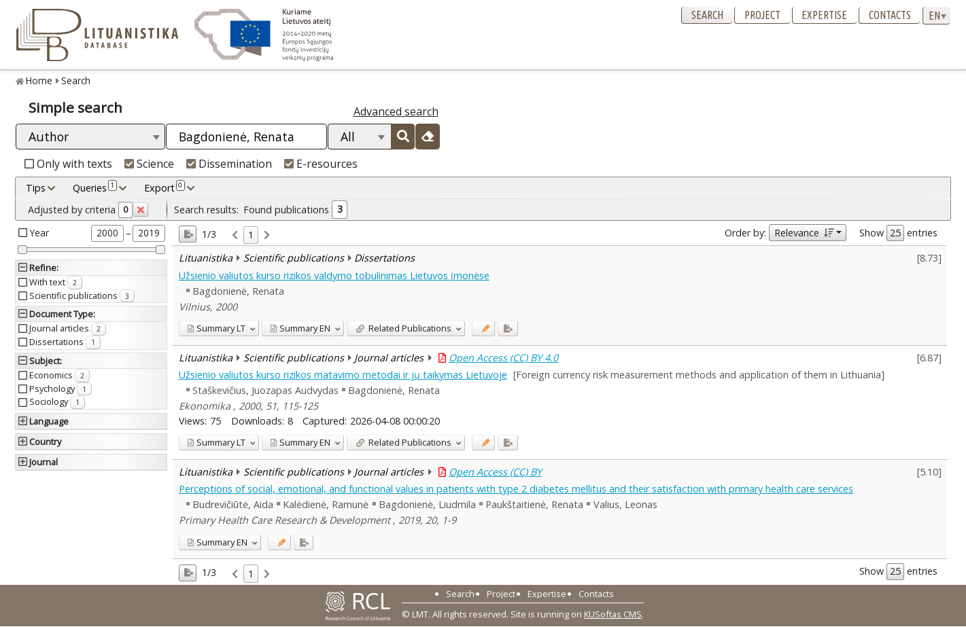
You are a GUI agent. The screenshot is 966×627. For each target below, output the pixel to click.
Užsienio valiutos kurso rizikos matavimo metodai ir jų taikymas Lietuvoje (343, 374)
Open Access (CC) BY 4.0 (503, 357)
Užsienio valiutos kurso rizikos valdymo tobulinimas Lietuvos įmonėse (334, 275)
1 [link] (251, 234)
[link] (235, 235)
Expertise (824, 15)
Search (707, 15)
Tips (36, 187)
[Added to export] (507, 328)
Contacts (890, 15)
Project (762, 15)
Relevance (803, 232)
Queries (95, 187)
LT (216, 328)
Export (164, 187)
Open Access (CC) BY (495, 471)
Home (39, 80)
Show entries (898, 233)
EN (300, 328)
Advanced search (395, 111)
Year (39, 232)
